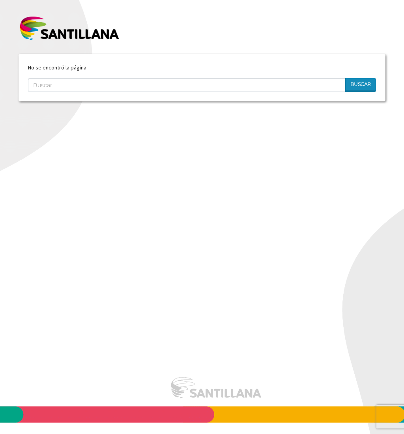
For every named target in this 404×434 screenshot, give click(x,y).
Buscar (360, 84)
